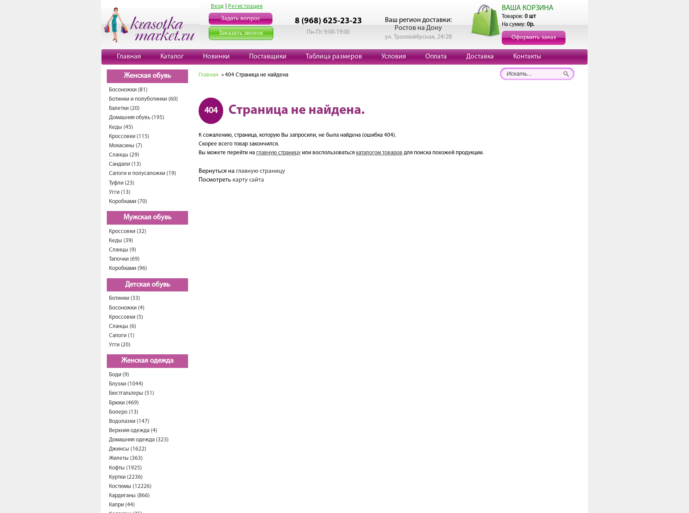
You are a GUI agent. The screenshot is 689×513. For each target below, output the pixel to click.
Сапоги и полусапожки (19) (142, 173)
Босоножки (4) (127, 308)
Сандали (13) (125, 164)
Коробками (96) (128, 268)
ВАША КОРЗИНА (527, 8)
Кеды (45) (121, 127)
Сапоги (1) (121, 335)
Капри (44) (122, 505)
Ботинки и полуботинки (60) (143, 99)
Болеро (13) (123, 412)
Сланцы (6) (122, 326)
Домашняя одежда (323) (139, 440)
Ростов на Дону (418, 28)
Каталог (172, 56)
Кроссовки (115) (129, 136)
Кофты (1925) (125, 468)
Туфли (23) (121, 183)
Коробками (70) (128, 201)
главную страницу (278, 153)
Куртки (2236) (126, 477)
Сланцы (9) (122, 250)
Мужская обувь (147, 217)
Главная (129, 56)
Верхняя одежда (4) (133, 430)
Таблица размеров (334, 56)
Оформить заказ (533, 37)
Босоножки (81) (128, 90)
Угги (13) (120, 192)
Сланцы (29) (124, 155)
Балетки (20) (124, 108)
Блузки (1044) (126, 384)
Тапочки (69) (124, 259)
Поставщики (267, 56)
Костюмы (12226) (130, 486)
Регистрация (245, 6)
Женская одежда (147, 360)
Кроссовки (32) (127, 231)
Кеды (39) (121, 241)
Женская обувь (147, 76)
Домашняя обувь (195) (136, 117)
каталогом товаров (379, 153)
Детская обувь (147, 284)
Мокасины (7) (125, 146)
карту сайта (248, 180)
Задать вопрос (240, 18)
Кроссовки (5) (126, 317)
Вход (217, 6)
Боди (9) (119, 375)
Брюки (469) (124, 403)
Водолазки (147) (129, 421)
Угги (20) (120, 345)
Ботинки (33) (124, 298)
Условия (393, 56)
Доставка (480, 56)
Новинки (216, 56)
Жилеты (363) (126, 458)
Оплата (436, 56)
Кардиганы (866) (129, 495)
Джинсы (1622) (127, 449)
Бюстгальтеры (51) (131, 393)
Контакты (527, 56)
